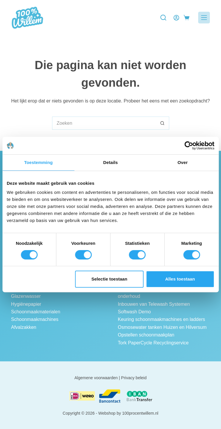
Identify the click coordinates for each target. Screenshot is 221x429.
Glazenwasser (26, 296)
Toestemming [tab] (38, 162)
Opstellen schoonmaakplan (146, 334)
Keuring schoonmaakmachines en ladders (161, 319)
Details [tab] (110, 162)
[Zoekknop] (162, 123)
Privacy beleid (134, 377)
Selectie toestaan (109, 278)
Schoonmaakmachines (35, 319)
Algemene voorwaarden (96, 377)
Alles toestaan (180, 278)
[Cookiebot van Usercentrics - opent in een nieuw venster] (188, 145)
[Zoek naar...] (104, 123)
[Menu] (204, 17)
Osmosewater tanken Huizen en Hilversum (162, 327)
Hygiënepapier (26, 304)
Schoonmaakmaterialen (35, 311)
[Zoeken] (163, 17)
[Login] (176, 17)
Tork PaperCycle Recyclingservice (153, 342)
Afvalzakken (23, 327)
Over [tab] (183, 162)
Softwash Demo (134, 311)
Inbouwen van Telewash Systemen (154, 304)
